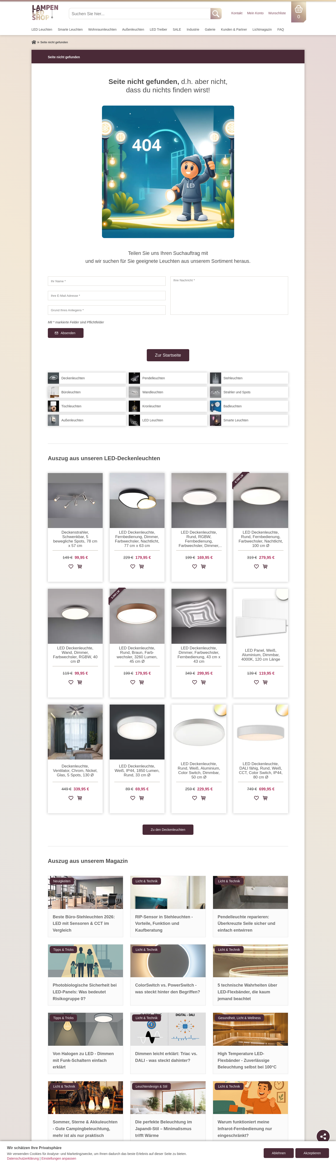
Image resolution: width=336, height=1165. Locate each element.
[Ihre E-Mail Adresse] (107, 295)
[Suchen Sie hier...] (140, 13)
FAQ (280, 29)
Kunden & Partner (234, 29)
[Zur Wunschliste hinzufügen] (71, 567)
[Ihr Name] (107, 281)
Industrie (193, 29)
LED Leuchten (42, 29)
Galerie (210, 29)
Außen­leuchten (133, 29)
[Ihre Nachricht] (229, 295)
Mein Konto (255, 13)
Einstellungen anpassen (59, 1158)
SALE (177, 29)
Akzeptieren (312, 1153)
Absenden (68, 333)
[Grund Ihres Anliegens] (107, 310)
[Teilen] (323, 1136)
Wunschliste (277, 13)
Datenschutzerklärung (23, 1158)
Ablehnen (279, 1153)
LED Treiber (158, 29)
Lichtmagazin (262, 29)
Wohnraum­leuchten (102, 29)
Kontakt (236, 13)
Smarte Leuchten (70, 29)
